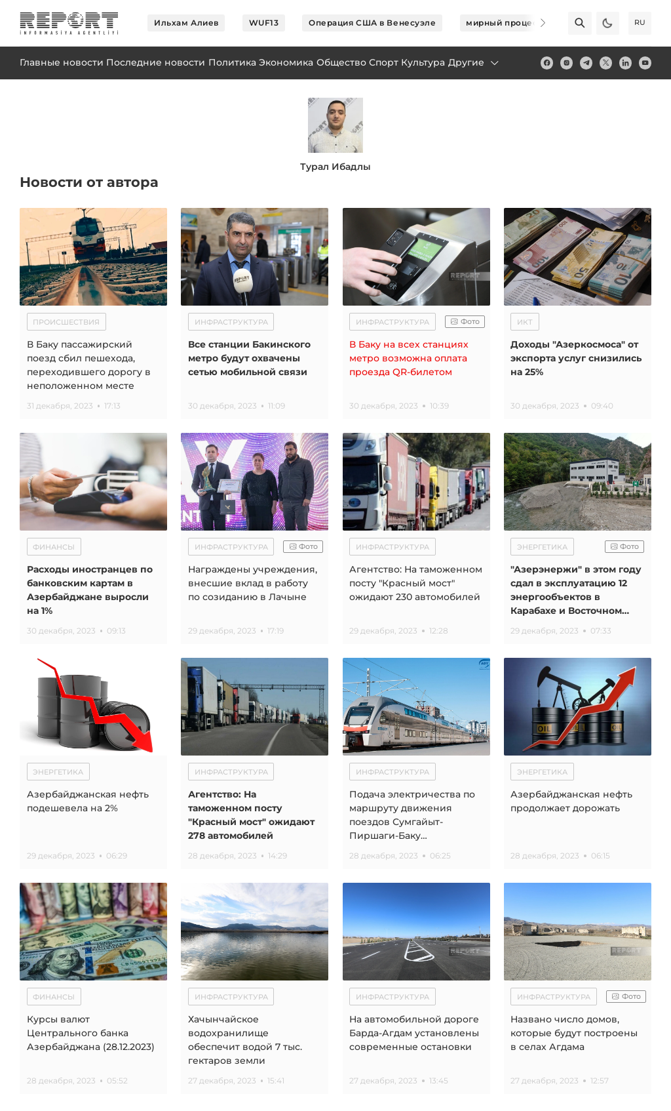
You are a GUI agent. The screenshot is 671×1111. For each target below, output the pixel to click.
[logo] (69, 23)
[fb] (547, 62)
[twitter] (606, 62)
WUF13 (264, 23)
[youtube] (645, 62)
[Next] (534, 22)
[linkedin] (625, 62)
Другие (474, 62)
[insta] (566, 62)
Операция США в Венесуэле (372, 23)
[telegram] (586, 62)
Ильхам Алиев (186, 23)
